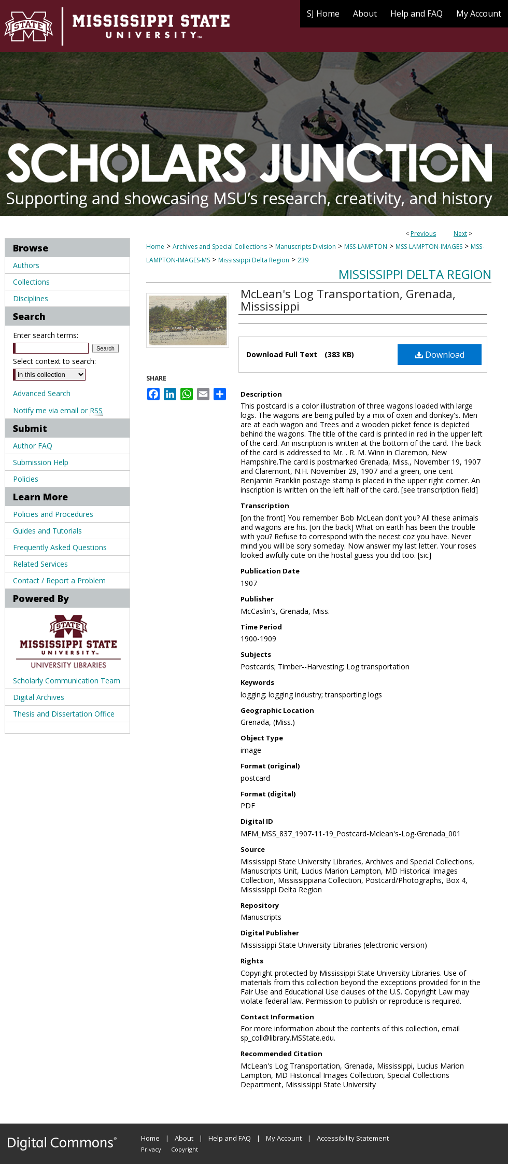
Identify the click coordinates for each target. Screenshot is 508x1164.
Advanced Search (41, 393)
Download (439, 354)
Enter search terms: (45, 335)
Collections (31, 282)
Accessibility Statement (353, 1138)
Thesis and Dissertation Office (64, 714)
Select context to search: (54, 361)
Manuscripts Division (305, 246)
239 (303, 260)
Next (460, 233)
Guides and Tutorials (47, 531)
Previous (423, 233)
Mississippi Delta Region (253, 260)
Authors (26, 265)
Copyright (184, 1149)
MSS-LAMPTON (365, 246)
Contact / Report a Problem (59, 580)
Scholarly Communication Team (66, 680)
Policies (25, 479)
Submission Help (40, 462)
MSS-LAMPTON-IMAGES (429, 246)
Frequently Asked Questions (60, 547)
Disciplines (30, 298)
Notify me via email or (58, 410)
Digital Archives (38, 697)
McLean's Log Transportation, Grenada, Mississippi (348, 300)
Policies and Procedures (53, 514)
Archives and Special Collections (220, 246)
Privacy (151, 1149)
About (184, 1138)
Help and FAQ (229, 1138)
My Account (284, 1138)
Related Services (40, 564)
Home (155, 246)
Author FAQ (32, 446)
